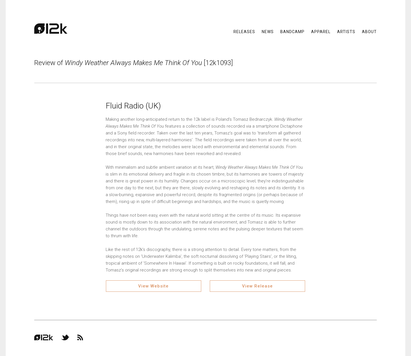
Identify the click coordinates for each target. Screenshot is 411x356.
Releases (244, 31)
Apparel (321, 31)
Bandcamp (292, 31)
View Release (257, 286)
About (369, 31)
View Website (153, 286)
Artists (346, 31)
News (268, 31)
